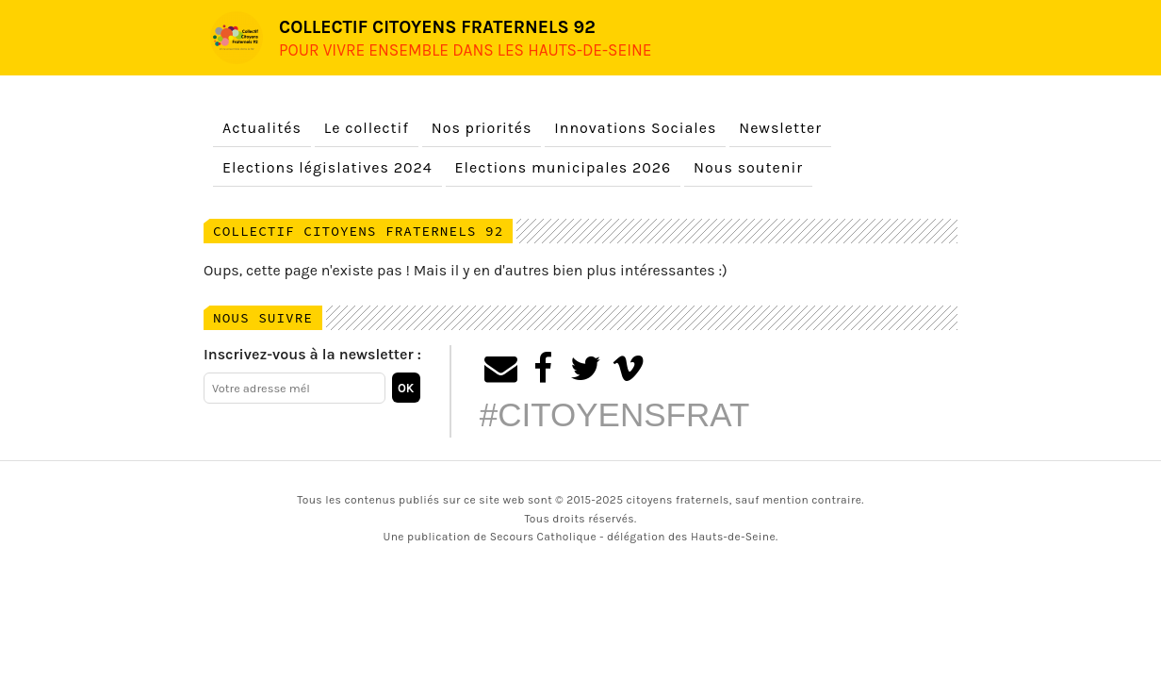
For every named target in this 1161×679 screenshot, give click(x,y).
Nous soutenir (748, 167)
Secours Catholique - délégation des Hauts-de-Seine (633, 536)
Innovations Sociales (635, 128)
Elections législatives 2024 (327, 167)
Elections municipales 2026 (563, 167)
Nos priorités (482, 128)
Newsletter (780, 128)
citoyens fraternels (678, 499)
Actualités (262, 128)
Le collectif (366, 128)
